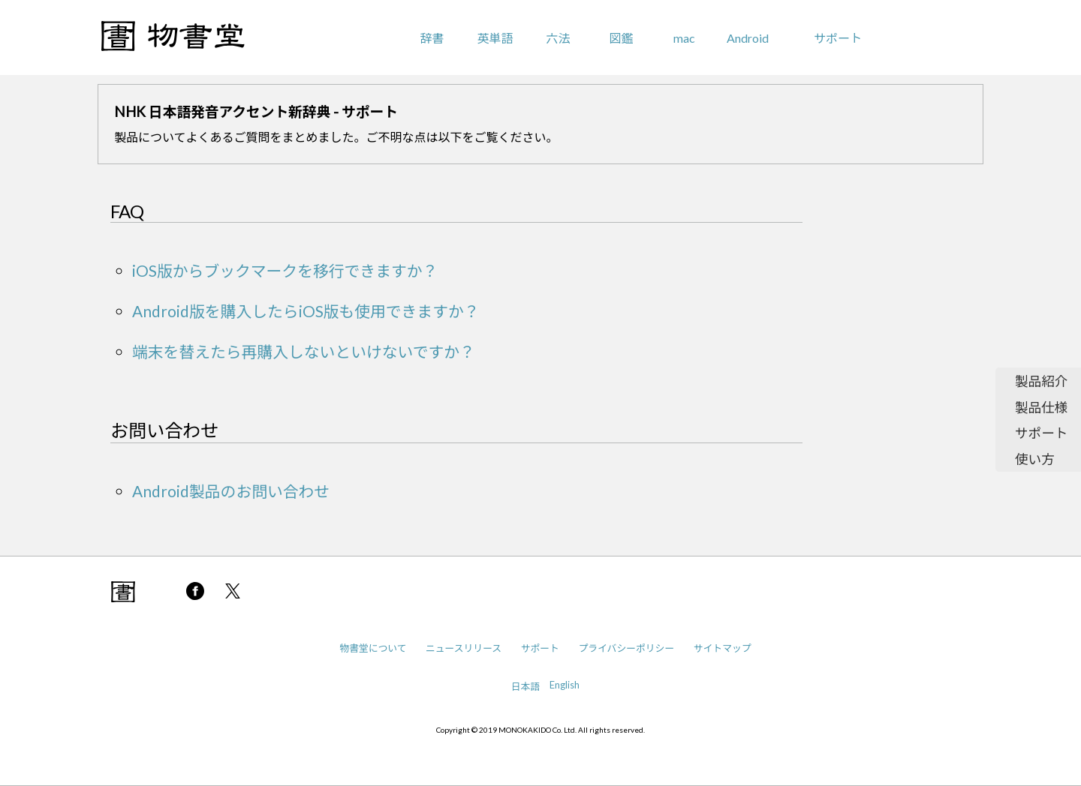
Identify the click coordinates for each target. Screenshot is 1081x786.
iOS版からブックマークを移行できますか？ (285, 270)
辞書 (432, 38)
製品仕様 (1041, 408)
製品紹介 (1041, 381)
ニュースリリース (463, 648)
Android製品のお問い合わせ (231, 491)
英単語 (495, 38)
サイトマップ (722, 648)
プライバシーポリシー (626, 648)
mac (684, 38)
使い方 (1035, 459)
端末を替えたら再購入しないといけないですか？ (303, 351)
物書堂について (372, 648)
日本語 (525, 686)
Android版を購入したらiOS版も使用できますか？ (306, 311)
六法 (558, 38)
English (565, 685)
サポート (838, 38)
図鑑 (622, 38)
